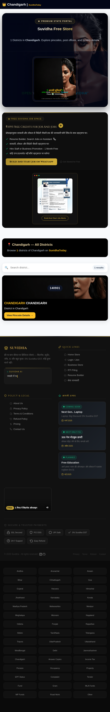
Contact (102, 556)
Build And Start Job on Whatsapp (31, 161)
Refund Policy (18, 421)
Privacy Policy (19, 411)
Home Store (72, 357)
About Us (16, 405)
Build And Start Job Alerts (55, 218)
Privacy (76, 556)
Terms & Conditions (21, 416)
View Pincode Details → (20, 315)
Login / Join (71, 362)
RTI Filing (70, 372)
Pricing (15, 426)
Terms (84, 556)
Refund (93, 556)
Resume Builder (74, 377)
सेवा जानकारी (71, 382)
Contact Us (17, 431)
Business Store (73, 367)
